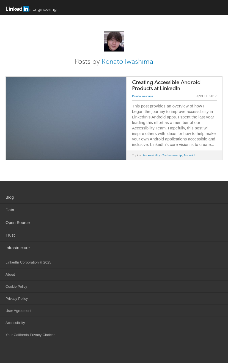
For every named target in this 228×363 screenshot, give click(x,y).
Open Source (18, 222)
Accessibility (151, 155)
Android (189, 155)
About (10, 274)
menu (218, 8)
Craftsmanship (171, 155)
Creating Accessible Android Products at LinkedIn (166, 85)
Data (10, 209)
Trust (10, 235)
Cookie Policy (16, 286)
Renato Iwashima (127, 61)
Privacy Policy (17, 299)
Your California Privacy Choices (31, 335)
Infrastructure (18, 247)
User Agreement (18, 311)
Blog (10, 197)
